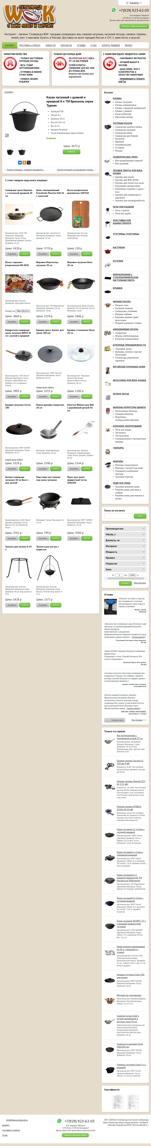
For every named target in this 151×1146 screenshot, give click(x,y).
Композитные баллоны (126, 411)
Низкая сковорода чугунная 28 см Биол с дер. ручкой (17, 480)
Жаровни (119, 141)
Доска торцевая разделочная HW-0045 (17, 263)
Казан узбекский (123, 114)
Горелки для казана (124, 176)
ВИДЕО (128, 45)
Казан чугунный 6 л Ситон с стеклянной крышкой (130, 853)
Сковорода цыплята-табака (128, 126)
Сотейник (119, 147)
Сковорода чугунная (125, 129)
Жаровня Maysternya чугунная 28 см (47, 263)
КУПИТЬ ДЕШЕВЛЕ (111, 45)
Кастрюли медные (124, 308)
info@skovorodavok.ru (17, 1120)
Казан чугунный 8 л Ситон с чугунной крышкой (130, 899)
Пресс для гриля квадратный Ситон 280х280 (77, 480)
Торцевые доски (123, 348)
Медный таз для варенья (129, 995)
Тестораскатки (122, 435)
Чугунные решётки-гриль (127, 486)
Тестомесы (120, 432)
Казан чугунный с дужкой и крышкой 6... (25, 169)
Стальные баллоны (124, 414)
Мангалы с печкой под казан (129, 468)
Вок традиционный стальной (128, 160)
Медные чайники (123, 314)
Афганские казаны (124, 117)
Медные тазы (121, 305)
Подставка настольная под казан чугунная (48, 478)
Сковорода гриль (123, 132)
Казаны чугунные (123, 102)
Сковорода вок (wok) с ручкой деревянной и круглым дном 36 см (128, 1018)
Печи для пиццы (123, 429)
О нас (5, 1135)
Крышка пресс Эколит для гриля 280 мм (50, 331)
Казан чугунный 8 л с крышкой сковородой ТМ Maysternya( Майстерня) (129, 878)
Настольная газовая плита (127, 185)
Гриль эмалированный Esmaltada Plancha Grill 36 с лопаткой (50, 193)
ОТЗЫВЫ (81, 45)
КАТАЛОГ (9, 45)
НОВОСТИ (50, 45)
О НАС (94, 45)
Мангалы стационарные (126, 465)
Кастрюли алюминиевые (127, 338)
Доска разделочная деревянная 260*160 (78, 191)
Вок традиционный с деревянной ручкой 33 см (129, 737)
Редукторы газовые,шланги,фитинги (127, 418)
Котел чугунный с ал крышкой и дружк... (75, 169)
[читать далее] (138, 637)
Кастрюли (119, 138)
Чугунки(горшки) (123, 144)
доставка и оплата (11, 1130)
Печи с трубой (122, 210)
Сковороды (120, 332)
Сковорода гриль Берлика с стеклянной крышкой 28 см (18, 193)
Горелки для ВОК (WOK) (127, 179)
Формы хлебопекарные (127, 335)
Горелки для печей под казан (129, 182)
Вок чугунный (121, 163)
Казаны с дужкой (123, 111)
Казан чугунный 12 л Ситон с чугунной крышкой (131, 831)
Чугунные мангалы (124, 476)
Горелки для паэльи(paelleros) (130, 200)
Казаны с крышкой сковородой (130, 108)
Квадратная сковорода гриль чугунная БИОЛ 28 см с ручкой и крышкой (18, 333)
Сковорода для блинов (126, 135)
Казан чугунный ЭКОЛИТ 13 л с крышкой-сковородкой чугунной (131, 924)
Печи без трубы (123, 213)
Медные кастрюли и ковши (128, 323)
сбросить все (140, 583)
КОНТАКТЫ (66, 45)
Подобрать (125, 583)
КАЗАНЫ (8, 92)
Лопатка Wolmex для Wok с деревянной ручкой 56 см (80, 407)
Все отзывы (137, 720)
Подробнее (12, 254)
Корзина (134, 2)
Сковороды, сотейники (126, 311)
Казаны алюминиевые (125, 105)
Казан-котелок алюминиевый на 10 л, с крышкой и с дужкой (131, 949)
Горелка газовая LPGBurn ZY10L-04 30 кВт (129, 808)
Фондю (118, 150)
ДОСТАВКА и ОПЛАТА (29, 45)
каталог (5, 1125)
